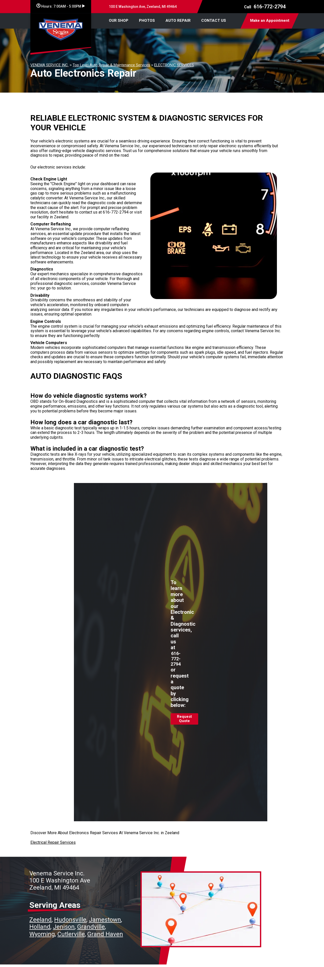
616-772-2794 (270, 7)
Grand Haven (105, 934)
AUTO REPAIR (178, 20)
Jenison (64, 926)
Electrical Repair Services (53, 842)
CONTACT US (213, 20)
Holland (39, 926)
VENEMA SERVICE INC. (49, 65)
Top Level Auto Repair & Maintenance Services (111, 65)
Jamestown (105, 919)
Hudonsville (70, 919)
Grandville (91, 926)
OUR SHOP (118, 20)
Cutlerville (71, 934)
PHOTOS (147, 20)
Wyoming (42, 934)
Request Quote (184, 718)
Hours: (60, 6)
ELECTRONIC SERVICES (174, 65)
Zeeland (40, 919)
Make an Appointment (269, 20)
